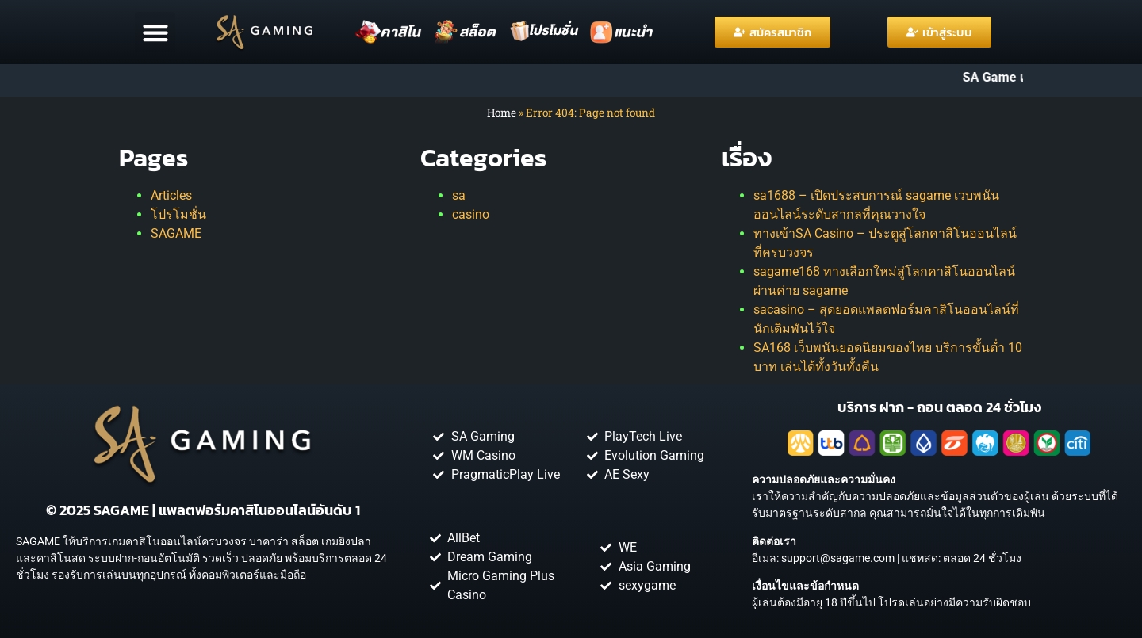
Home (501, 112)
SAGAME (176, 233)
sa (459, 195)
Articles (171, 195)
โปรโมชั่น (178, 214)
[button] (155, 32)
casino (470, 214)
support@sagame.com (838, 558)
